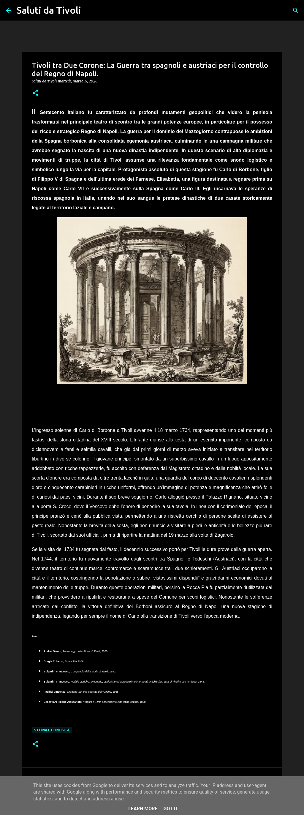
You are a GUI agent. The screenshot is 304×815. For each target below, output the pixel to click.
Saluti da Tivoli (49, 10)
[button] (35, 93)
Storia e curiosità (51, 730)
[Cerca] (89, 10)
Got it (170, 808)
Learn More (142, 808)
